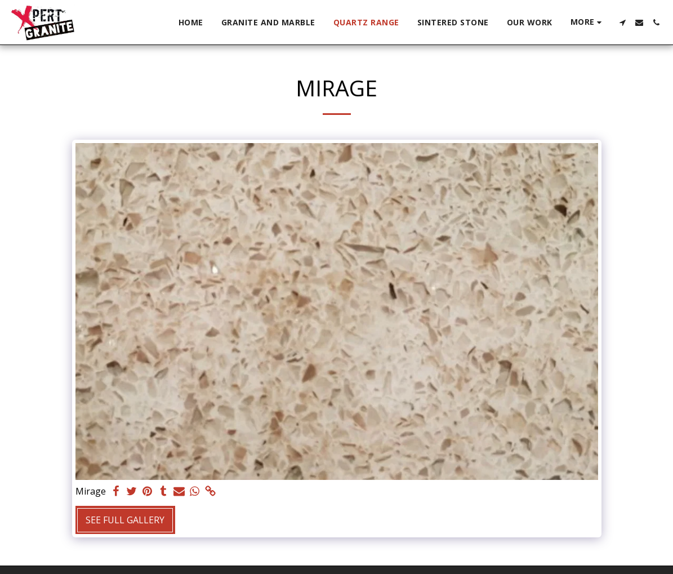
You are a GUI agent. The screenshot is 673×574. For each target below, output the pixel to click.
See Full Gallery (125, 520)
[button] (622, 22)
